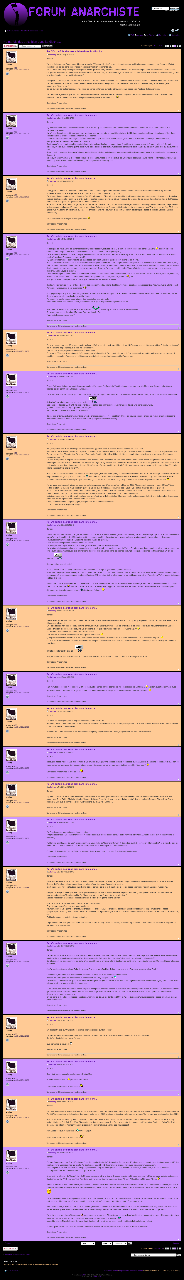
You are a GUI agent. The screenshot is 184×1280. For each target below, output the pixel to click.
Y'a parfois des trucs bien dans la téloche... (32, 41)
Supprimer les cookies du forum (131, 1271)
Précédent (8, 1243)
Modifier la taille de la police (177, 30)
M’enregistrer (163, 35)
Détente (24, 31)
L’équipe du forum (111, 1271)
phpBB (82, 1275)
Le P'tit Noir (151, 35)
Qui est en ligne (10, 1261)
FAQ (132, 35)
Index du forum (13, 31)
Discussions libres (35, 31)
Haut (178, 110)
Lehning (53, 55)
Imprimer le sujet (172, 30)
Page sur (158, 46)
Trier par (104, 1243)
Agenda (140, 35)
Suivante (176, 1243)
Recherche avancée (172, 11)
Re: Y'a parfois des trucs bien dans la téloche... (75, 51)
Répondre (10, 46)
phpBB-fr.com (97, 1276)
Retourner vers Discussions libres (17, 1254)
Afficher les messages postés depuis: (74, 1243)
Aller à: (127, 1255)
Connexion (175, 35)
